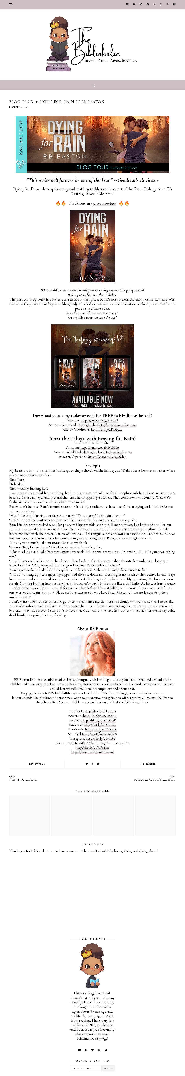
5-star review (104, 203)
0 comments (148, 764)
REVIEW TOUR (37, 764)
